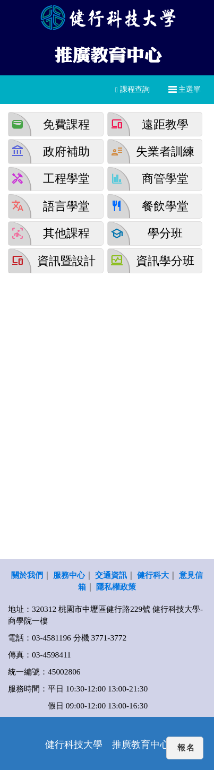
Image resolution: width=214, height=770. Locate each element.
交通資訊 (111, 574)
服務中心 (69, 574)
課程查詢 (132, 89)
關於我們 (27, 574)
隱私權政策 (116, 586)
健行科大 (153, 574)
